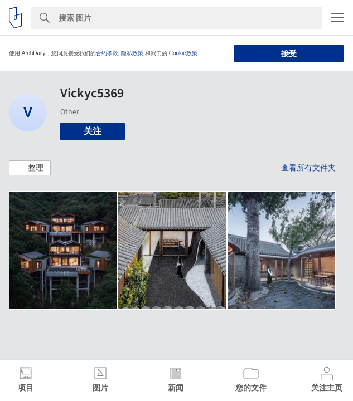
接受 (289, 53)
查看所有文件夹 (308, 167)
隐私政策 (132, 53)
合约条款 (107, 53)
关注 (92, 131)
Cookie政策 (183, 53)
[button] (30, 168)
